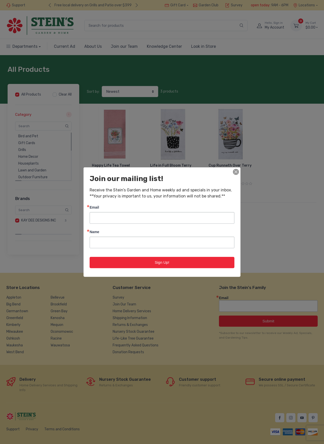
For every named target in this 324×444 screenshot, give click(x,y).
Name (94, 232)
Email (94, 207)
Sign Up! (162, 262)
